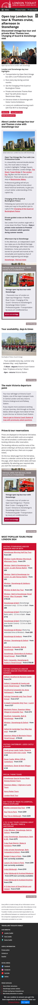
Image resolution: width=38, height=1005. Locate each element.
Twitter (6, 976)
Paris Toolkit (32, 10)
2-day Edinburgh (10, 869)
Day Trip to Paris (10, 812)
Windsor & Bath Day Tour (14, 590)
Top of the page (31, 324)
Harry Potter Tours (11, 791)
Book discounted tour (8, 115)
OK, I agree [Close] (25, 1002)
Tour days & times (16, 112)
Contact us (5, 953)
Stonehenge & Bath (11, 603)
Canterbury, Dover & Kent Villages (17, 766)
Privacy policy (6, 950)
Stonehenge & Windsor (13, 630)
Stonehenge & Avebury (13, 636)
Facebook (7, 966)
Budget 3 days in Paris (12, 856)
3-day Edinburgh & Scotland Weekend (18, 873)
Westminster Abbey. (18, 179)
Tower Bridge (15, 172)
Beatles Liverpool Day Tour (14, 808)
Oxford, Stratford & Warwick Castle (17, 677)
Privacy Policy (13, 1002)
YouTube (7, 973)
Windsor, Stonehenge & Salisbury (17, 583)
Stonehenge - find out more (15, 260)
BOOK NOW (11, 314)
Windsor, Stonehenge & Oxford (16, 640)
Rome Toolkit (20, 10)
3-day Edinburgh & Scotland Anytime (18, 880)
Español (4, 956)
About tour (5, 112)
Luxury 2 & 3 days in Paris (14, 863)
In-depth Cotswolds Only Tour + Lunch (19, 703)
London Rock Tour (11, 795)
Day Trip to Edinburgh (12, 816)
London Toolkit (8, 933)
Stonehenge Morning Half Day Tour (18, 552)
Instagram (7, 970)
